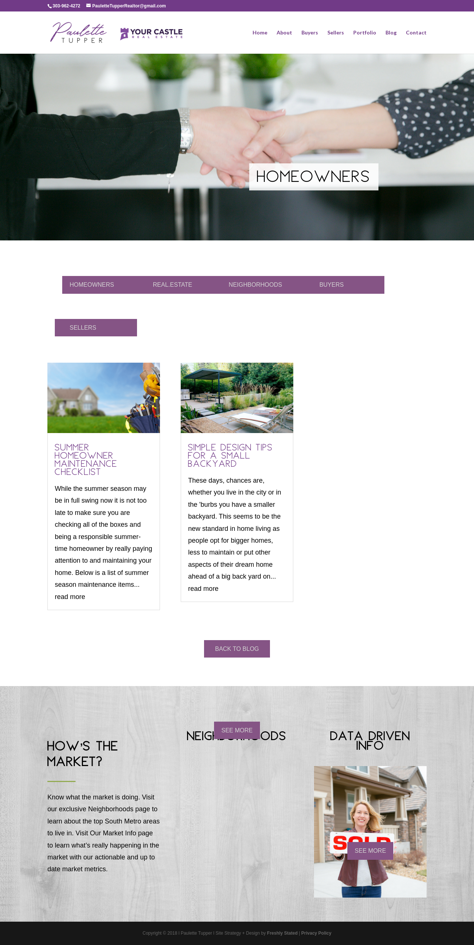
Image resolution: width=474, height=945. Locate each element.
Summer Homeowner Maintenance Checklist (86, 461)
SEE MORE (237, 730)
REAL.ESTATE (172, 285)
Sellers (335, 33)
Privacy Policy (316, 933)
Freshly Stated (282, 933)
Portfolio (364, 33)
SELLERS (83, 328)
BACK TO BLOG (237, 649)
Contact (416, 33)
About (284, 33)
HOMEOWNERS (92, 285)
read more (70, 596)
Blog (391, 33)
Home (260, 33)
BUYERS (331, 285)
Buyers (309, 33)
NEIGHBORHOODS (255, 285)
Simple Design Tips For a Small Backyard (230, 456)
